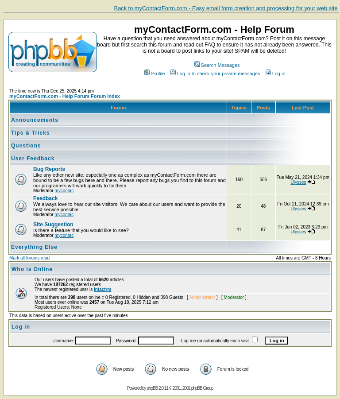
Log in (276, 73)
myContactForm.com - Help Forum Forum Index (64, 96)
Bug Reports (49, 169)
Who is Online (32, 269)
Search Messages (217, 65)
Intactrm (102, 289)
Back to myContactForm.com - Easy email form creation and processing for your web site (226, 8)
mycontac (63, 190)
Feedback (45, 198)
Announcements (34, 120)
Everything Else (34, 247)
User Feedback (32, 158)
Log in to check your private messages (215, 73)
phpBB (152, 388)
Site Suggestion (53, 224)
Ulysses (298, 182)
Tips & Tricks (30, 133)
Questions (26, 146)
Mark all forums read (29, 258)
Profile (154, 73)
